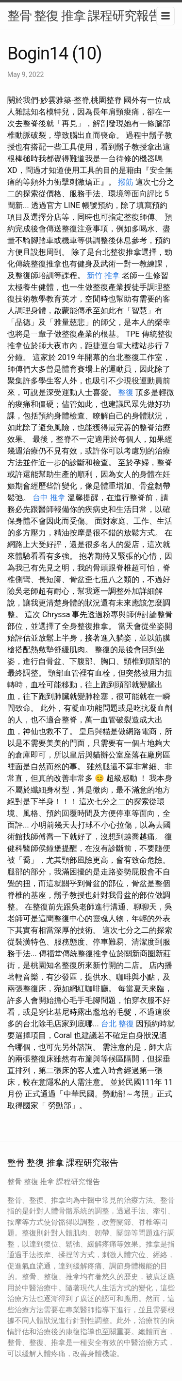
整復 (125, 392)
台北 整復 (117, 1023)
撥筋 (125, 182)
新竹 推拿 (103, 275)
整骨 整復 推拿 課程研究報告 (84, 15)
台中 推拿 (49, 497)
